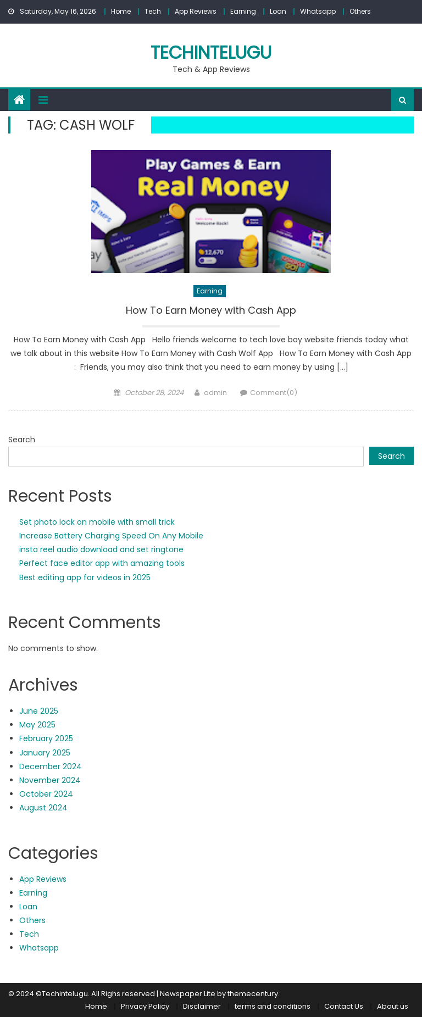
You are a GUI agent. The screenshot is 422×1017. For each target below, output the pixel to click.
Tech (153, 11)
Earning (243, 11)
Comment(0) (273, 392)
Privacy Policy (145, 1006)
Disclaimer (202, 1006)
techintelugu (211, 52)
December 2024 (50, 766)
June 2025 (38, 710)
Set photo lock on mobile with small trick (97, 521)
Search (21, 439)
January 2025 (44, 752)
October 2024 (46, 793)
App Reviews (195, 11)
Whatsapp (318, 11)
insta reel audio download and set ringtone (101, 549)
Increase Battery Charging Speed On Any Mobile (111, 535)
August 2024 (43, 807)
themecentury (252, 993)
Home (121, 11)
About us (392, 1006)
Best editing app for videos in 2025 (85, 577)
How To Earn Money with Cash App (211, 310)
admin (215, 392)
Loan (278, 11)
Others (360, 11)
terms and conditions (272, 1006)
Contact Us (343, 1006)
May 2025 (37, 724)
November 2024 (50, 780)
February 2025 (46, 738)
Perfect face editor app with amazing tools (102, 563)
